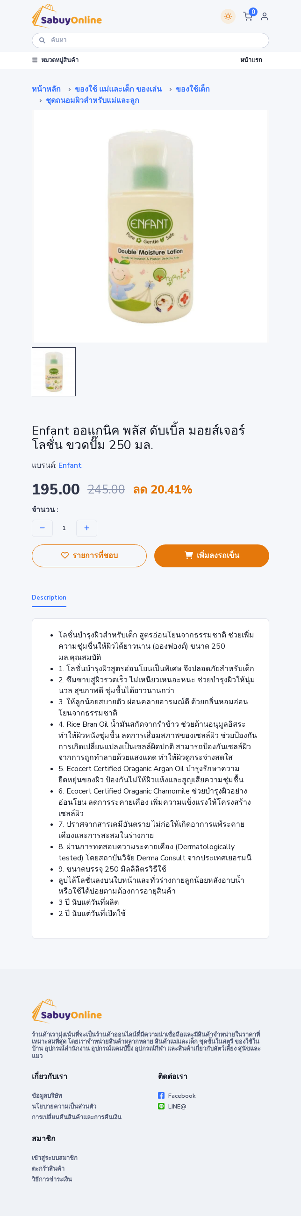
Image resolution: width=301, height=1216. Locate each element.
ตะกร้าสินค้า (48, 1169)
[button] (247, 16)
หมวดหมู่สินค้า (55, 60)
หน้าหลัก (46, 89)
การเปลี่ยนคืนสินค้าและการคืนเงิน (77, 1117)
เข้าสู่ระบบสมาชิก (55, 1158)
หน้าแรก (251, 60)
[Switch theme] (228, 16)
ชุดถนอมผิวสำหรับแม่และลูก (92, 100)
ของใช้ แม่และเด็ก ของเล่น (118, 89)
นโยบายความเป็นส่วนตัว (64, 1106)
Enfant (70, 465)
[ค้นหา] (150, 40)
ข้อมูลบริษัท (47, 1096)
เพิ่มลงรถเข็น (212, 556)
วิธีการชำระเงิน (52, 1179)
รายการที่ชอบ (89, 556)
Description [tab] (49, 598)
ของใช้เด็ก (193, 89)
